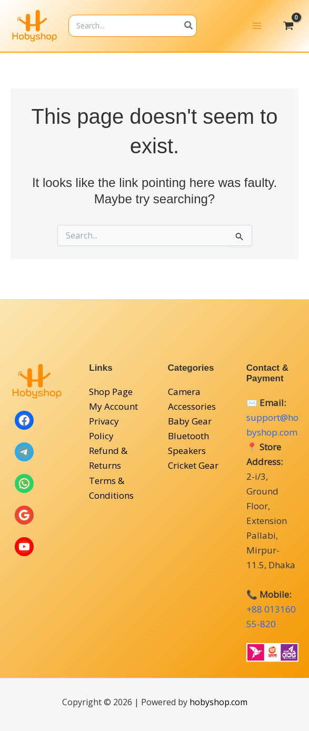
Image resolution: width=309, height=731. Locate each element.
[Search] (219, 27)
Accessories (192, 406)
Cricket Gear (193, 466)
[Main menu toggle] (256, 27)
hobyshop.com (218, 702)
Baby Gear (190, 422)
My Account (113, 406)
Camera (184, 392)
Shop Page (111, 392)
